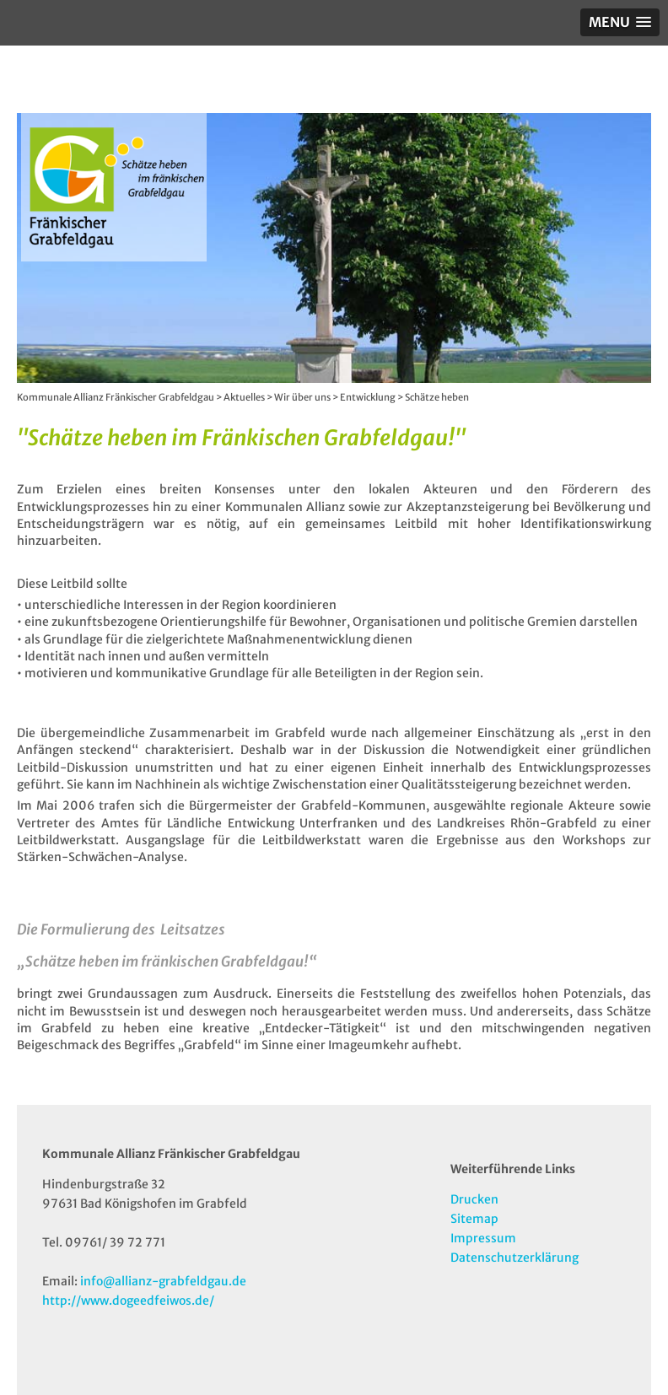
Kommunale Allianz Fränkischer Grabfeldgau (115, 397)
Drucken (474, 1199)
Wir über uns (302, 397)
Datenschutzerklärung (514, 1257)
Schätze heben (437, 397)
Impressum (483, 1238)
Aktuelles (244, 397)
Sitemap (474, 1218)
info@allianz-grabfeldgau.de (163, 1281)
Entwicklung (368, 397)
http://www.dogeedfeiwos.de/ (128, 1300)
